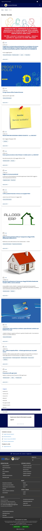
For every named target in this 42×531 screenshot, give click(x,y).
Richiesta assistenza (27, 505)
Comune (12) (5, 396)
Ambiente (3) (5, 391)
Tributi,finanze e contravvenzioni (9, 486)
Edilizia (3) (4, 398)
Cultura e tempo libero (27, 467)
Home (2, 10)
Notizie (24, 483)
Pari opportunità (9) (6, 402)
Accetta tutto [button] (16, 526)
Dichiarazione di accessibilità (8, 517)
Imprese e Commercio (27, 471)
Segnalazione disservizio (27, 501)
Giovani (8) (5, 400)
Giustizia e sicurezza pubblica (8, 484)
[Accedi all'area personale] (37, 1)
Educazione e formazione (7, 482)
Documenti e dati (6, 477)
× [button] (40, 519)
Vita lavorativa (26, 469)
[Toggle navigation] (2, 5)
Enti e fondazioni (6, 471)
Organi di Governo (6, 465)
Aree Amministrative (6, 467)
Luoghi (24, 492)
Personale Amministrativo (7, 475)
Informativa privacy (6, 513)
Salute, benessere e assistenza (8, 490)
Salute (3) (4, 407)
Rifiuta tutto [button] (25, 526)
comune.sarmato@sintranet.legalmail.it (10, 504)
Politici (4, 473)
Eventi (24, 493)
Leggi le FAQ (25, 503)
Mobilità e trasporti (26, 475)
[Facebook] (33, 460)
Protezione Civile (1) (6, 405)
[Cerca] (39, 5)
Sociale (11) (5, 409)
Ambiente (4, 488)
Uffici (3, 469)
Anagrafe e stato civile (27, 465)
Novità (6, 10)
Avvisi (5, 42)
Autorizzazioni (5, 492)
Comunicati (25, 484)
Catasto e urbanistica (27, 473)
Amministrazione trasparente (8, 511)
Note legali (5, 515)
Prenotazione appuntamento (28, 499)
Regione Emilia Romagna (6, 1)
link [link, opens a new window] (31, 524)
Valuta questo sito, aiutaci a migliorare (21, 454)
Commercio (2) (5, 393)
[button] (21, 529)
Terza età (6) (5, 412)
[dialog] (21, 524)
